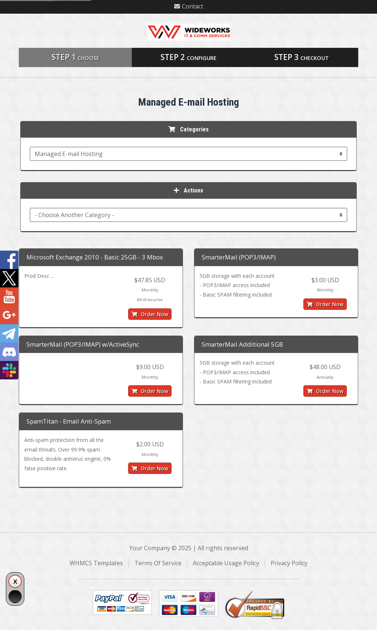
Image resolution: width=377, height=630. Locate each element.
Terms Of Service (158, 563)
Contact (188, 6)
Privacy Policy (289, 563)
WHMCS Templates (96, 563)
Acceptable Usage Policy (226, 563)
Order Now (149, 314)
